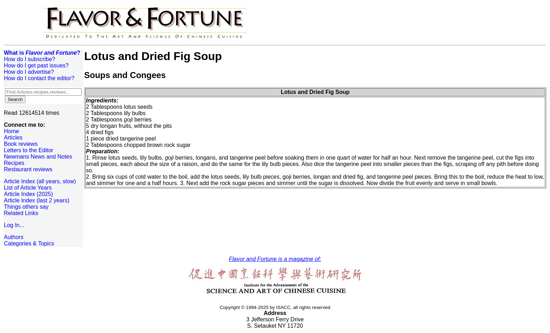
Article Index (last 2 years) (36, 200)
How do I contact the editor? (39, 78)
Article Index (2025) (28, 194)
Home (11, 131)
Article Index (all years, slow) (40, 181)
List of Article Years (28, 188)
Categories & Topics (29, 243)
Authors (13, 237)
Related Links (21, 213)
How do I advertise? (29, 72)
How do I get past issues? (36, 66)
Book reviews (20, 144)
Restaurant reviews (28, 169)
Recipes (14, 163)
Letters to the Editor (28, 150)
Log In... (14, 225)
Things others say (26, 207)
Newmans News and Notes (38, 157)
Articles (13, 138)
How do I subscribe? (29, 59)
